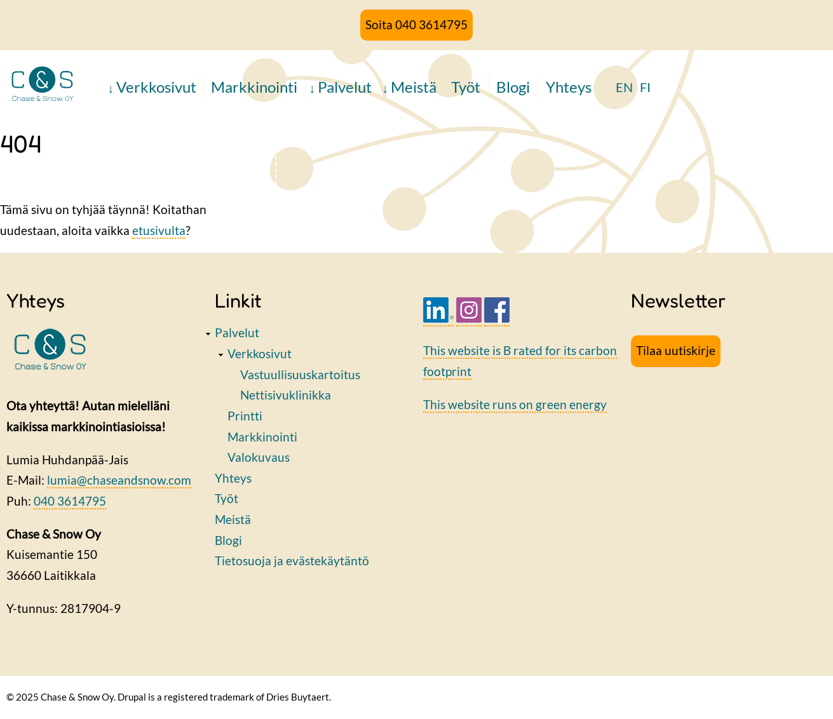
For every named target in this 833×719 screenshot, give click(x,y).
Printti (244, 415)
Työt (465, 86)
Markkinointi (254, 86)
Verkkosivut (156, 86)
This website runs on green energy (515, 404)
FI (645, 87)
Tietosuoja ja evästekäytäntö (292, 560)
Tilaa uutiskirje (675, 350)
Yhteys (569, 86)
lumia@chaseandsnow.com (119, 480)
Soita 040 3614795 (416, 24)
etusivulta (159, 230)
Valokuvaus (258, 457)
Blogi (513, 86)
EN (624, 87)
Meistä (414, 86)
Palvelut (345, 86)
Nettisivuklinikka (285, 394)
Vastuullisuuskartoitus (300, 374)
